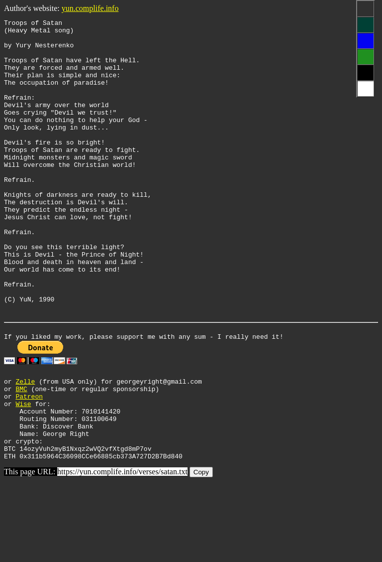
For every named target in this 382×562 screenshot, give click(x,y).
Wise (23, 473)
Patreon (29, 464)
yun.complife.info (90, 8)
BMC (21, 455)
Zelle (25, 446)
